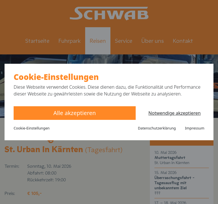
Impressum (194, 128)
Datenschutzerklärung (157, 128)
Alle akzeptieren (74, 113)
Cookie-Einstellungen (32, 128)
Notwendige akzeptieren (174, 113)
